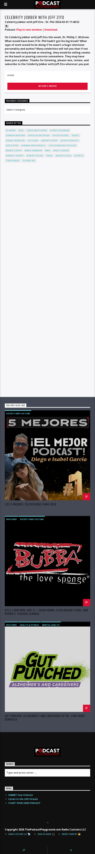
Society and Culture (18, 413)
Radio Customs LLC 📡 (20, 834)
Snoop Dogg (63, 155)
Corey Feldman (59, 130)
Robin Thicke (35, 155)
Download (50, 29)
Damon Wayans (15, 135)
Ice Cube (33, 140)
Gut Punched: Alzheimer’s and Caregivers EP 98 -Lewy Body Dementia (45, 717)
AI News (11, 130)
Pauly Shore (61, 150)
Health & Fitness (29, 624)
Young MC (29, 160)
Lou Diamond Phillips (62, 145)
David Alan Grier (38, 135)
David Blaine (61, 135)
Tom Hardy (13, 160)
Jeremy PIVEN (49, 140)
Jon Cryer (12, 145)
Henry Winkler (15, 140)
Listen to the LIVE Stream (23, 798)
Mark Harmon (33, 150)
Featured (11, 519)
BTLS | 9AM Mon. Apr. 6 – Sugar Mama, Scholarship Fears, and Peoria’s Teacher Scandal (46, 612)
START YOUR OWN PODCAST (24, 802)
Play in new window (29, 29)
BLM (21, 130)
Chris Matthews (37, 130)
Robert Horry (15, 155)
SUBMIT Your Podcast (20, 794)
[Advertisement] (47, 203)
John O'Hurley (69, 140)
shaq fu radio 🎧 (46, 834)
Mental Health (51, 624)
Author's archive (47, 86)
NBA (47, 150)
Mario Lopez (14, 150)
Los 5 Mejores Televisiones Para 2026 (30, 505)
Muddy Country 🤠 (71, 834)
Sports (78, 155)
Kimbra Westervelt (33, 145)
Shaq (49, 155)
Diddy (75, 135)
